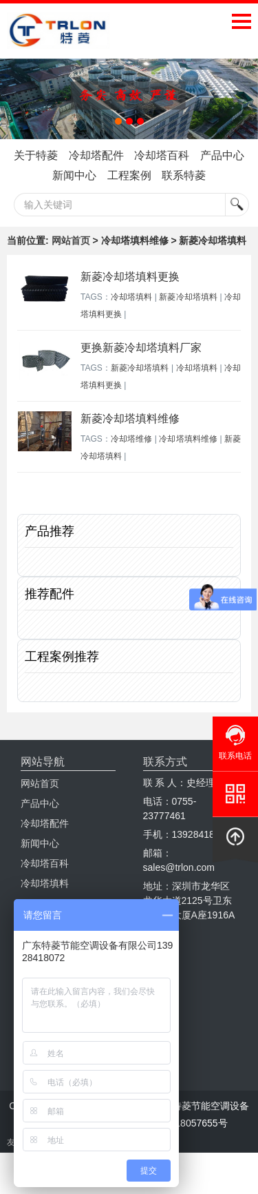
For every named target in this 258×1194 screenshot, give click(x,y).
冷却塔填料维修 (188, 439)
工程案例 (129, 175)
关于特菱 (36, 155)
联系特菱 (184, 175)
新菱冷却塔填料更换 (130, 276)
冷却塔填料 (131, 297)
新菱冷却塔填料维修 (130, 418)
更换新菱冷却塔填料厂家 (141, 347)
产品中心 (222, 155)
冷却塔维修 (131, 439)
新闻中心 (74, 175)
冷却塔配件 (96, 155)
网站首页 (71, 240)
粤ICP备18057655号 (184, 1123)
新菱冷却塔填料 (188, 297)
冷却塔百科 (161, 155)
